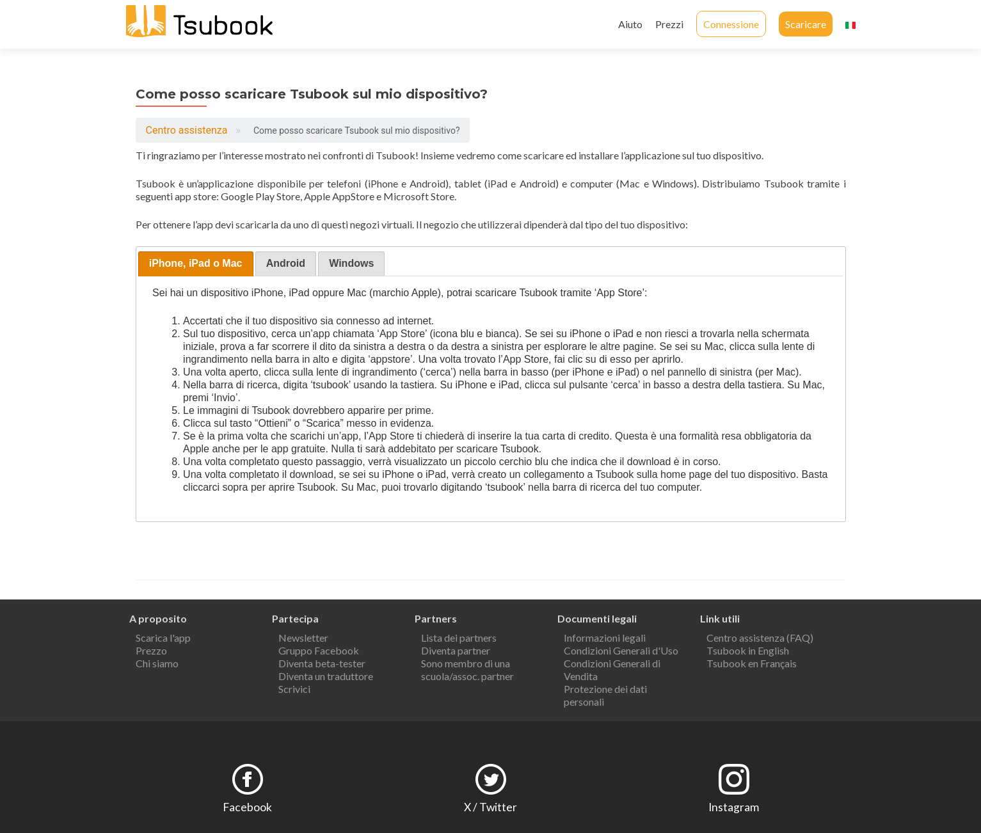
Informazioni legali (605, 637)
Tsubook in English (747, 650)
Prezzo (151, 650)
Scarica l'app (163, 637)
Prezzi (669, 24)
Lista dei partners (459, 637)
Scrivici (294, 689)
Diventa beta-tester (321, 663)
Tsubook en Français (751, 663)
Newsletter (303, 637)
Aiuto (630, 24)
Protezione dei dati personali (605, 695)
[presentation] (196, 264)
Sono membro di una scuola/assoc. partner (467, 669)
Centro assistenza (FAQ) (759, 637)
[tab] (195, 263)
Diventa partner (455, 650)
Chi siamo (157, 663)
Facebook (247, 807)
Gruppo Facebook (318, 650)
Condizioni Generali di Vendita (612, 669)
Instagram (733, 807)
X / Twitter (490, 807)
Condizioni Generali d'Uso (621, 650)
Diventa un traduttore (325, 676)
